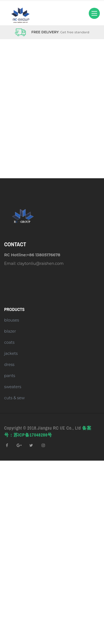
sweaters (12, 386)
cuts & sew (14, 397)
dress (9, 364)
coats (9, 342)
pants (9, 375)
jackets (11, 353)
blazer (10, 331)
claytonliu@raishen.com (40, 263)
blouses (11, 320)
